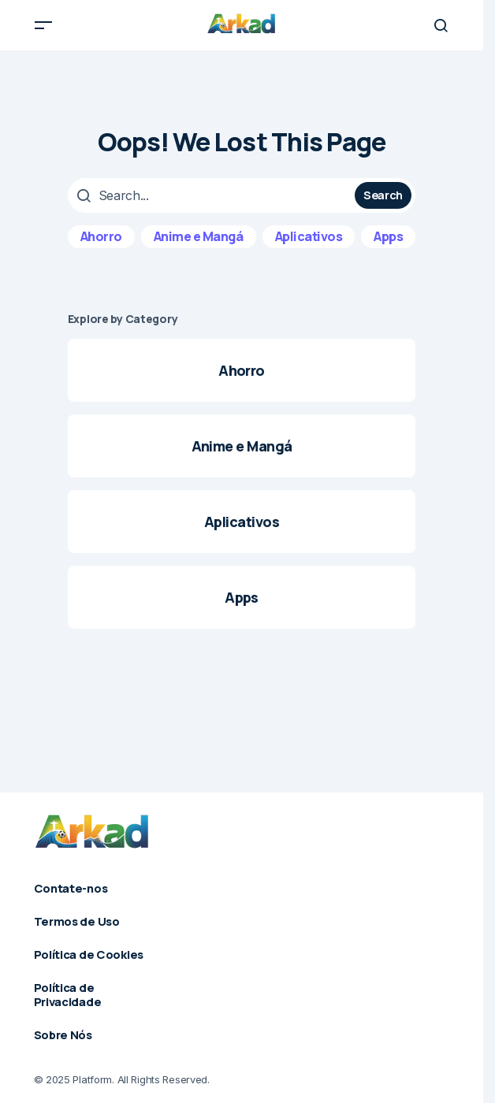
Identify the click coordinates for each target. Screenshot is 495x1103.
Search (383, 194)
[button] (43, 25)
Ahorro (101, 236)
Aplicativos (309, 236)
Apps (388, 236)
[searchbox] (213, 195)
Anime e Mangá (199, 236)
